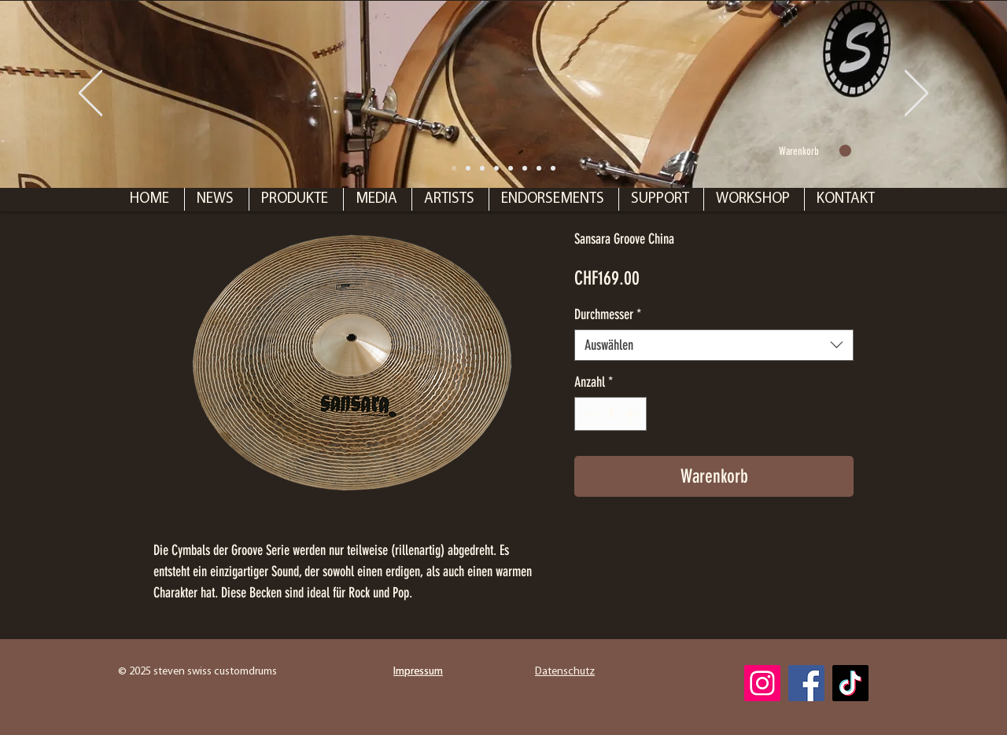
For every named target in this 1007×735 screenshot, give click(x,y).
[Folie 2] (496, 168)
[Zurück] (90, 94)
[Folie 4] (539, 168)
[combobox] (714, 345)
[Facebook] (806, 683)
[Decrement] (589, 414)
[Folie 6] (510, 168)
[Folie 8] (454, 168)
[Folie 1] (468, 168)
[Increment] (632, 414)
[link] (815, 151)
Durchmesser (607, 314)
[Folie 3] (524, 168)
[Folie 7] (482, 168)
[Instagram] (762, 683)
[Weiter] (916, 94)
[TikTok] (850, 683)
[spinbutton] (610, 414)
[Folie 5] (553, 168)
